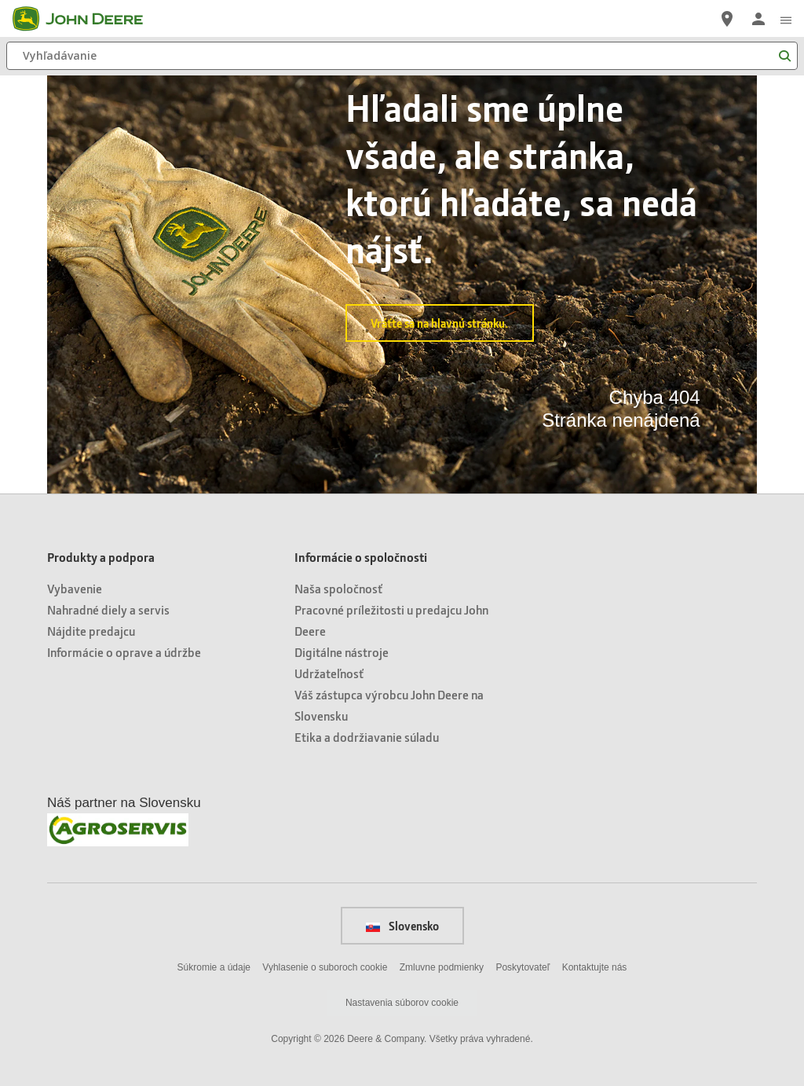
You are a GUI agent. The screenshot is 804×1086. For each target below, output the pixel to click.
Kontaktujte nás (594, 967)
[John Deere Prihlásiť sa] (758, 18)
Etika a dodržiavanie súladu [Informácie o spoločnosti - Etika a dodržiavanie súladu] (366, 736)
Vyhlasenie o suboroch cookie (324, 967)
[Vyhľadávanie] (402, 56)
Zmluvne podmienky (442, 967)
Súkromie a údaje (213, 967)
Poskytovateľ (522, 967)
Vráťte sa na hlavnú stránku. (440, 323)
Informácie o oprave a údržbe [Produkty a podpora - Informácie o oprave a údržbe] (124, 652)
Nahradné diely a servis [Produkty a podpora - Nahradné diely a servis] (108, 609)
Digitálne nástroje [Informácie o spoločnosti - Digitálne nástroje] (341, 652)
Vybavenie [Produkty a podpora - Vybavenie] (74, 588)
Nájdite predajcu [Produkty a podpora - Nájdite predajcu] (91, 630)
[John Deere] (87, 18)
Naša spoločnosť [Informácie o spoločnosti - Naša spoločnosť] (338, 588)
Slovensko (402, 926)
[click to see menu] (786, 18)
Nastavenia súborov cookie (402, 1002)
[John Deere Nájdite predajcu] (727, 18)
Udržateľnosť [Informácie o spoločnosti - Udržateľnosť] (329, 673)
